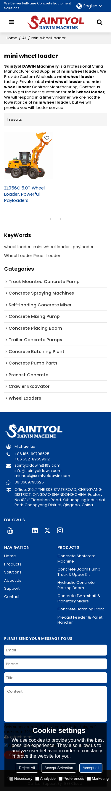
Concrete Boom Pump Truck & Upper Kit (78, 572)
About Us (12, 580)
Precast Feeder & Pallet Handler (79, 620)
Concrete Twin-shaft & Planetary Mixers (78, 598)
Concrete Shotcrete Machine (76, 558)
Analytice (45, 778)
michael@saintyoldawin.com (42, 475)
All (24, 37)
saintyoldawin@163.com (37, 465)
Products (12, 564)
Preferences (71, 778)
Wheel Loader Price (24, 256)
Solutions (13, 572)
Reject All (27, 768)
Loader (53, 256)
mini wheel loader (51, 247)
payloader (83, 247)
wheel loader (17, 247)
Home (11, 37)
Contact (12, 596)
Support (12, 588)
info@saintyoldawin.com (38, 470)
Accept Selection (58, 768)
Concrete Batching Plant (80, 609)
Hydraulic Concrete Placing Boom (76, 585)
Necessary (20, 778)
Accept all (91, 768)
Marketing (98, 778)
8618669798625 (29, 482)
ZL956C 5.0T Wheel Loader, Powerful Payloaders (24, 194)
